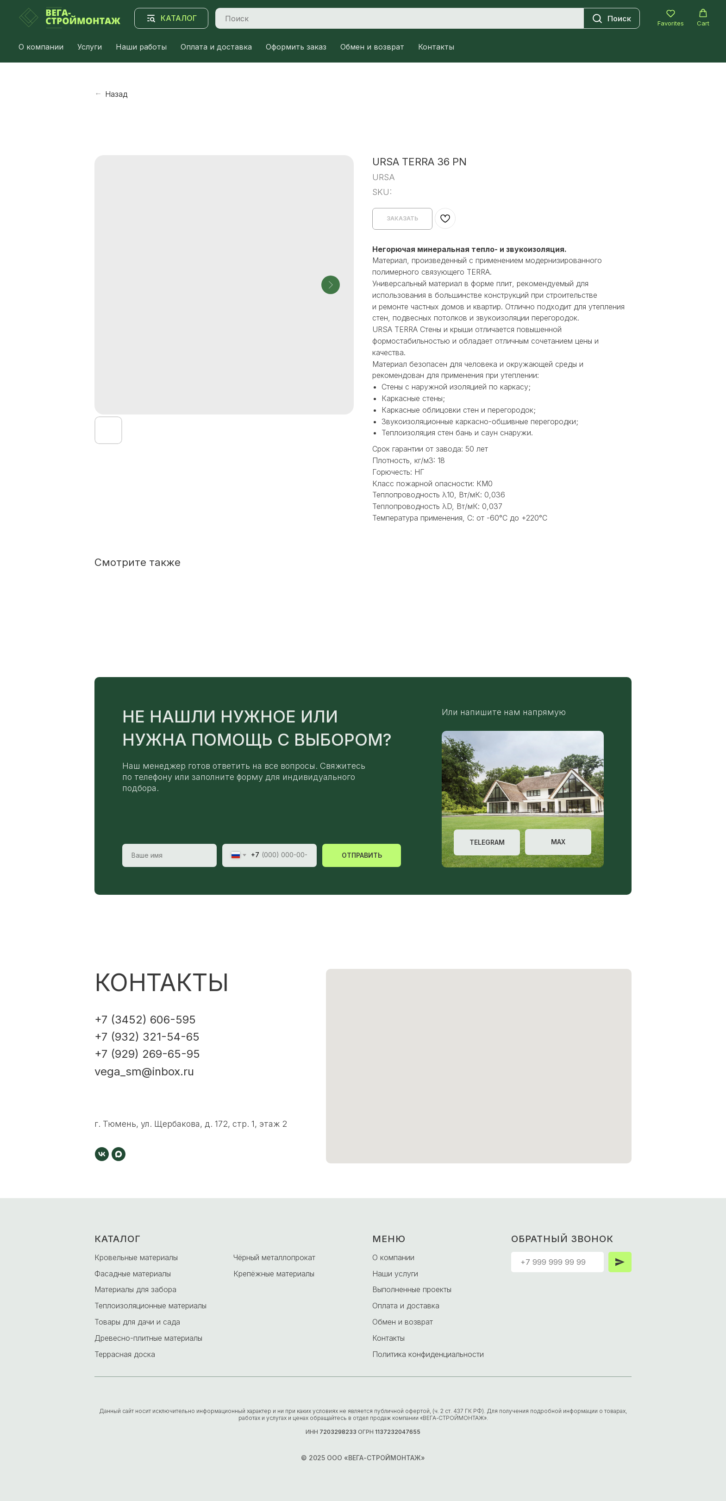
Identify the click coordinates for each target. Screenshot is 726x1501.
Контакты (436, 46)
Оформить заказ (296, 46)
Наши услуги (395, 1273)
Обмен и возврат (372, 46)
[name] (169, 855)
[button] (670, 18)
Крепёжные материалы (273, 1273)
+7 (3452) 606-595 (145, 1019)
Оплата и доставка (216, 46)
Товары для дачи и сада (137, 1321)
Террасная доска (124, 1354)
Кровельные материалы (136, 1257)
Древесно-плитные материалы (148, 1338)
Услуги (89, 46)
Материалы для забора (135, 1289)
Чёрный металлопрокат (274, 1257)
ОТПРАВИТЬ (362, 855)
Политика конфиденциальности (428, 1354)
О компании (41, 46)
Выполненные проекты (411, 1289)
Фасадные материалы (132, 1273)
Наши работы (141, 46)
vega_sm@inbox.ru (144, 1071)
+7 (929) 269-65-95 (147, 1054)
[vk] (102, 1154)
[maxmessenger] (118, 1154)
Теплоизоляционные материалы (150, 1305)
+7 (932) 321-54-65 (147, 1036)
